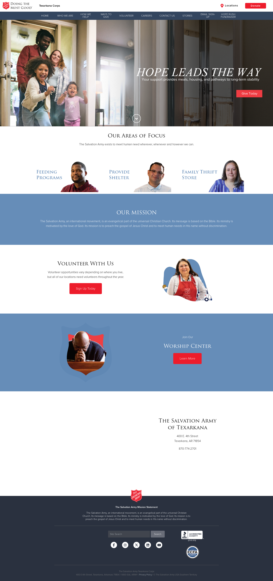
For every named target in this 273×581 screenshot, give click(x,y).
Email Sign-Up (208, 15)
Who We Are (65, 15)
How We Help (85, 15)
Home (45, 15)
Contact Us (167, 15)
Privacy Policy (145, 574)
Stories (187, 15)
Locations (229, 6)
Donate (255, 5)
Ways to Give (106, 15)
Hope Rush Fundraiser (228, 15)
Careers (146, 15)
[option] (136, 73)
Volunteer (126, 15)
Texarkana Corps (49, 5)
